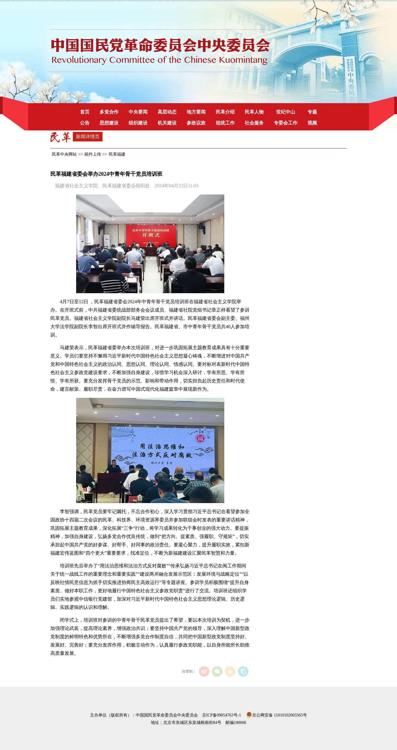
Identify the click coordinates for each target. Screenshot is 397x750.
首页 (84, 111)
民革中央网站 (64, 154)
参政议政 (196, 122)
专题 (312, 111)
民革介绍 (225, 111)
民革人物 (254, 111)
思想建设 (109, 122)
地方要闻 (196, 111)
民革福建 (117, 154)
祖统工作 (225, 122)
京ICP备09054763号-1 (221, 715)
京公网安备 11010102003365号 (276, 714)
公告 (84, 122)
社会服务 (254, 122)
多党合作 (109, 111)
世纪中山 (285, 111)
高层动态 (167, 111)
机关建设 (167, 122)
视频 (312, 122)
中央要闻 (138, 111)
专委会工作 (285, 122)
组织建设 (138, 122)
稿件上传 (92, 154)
